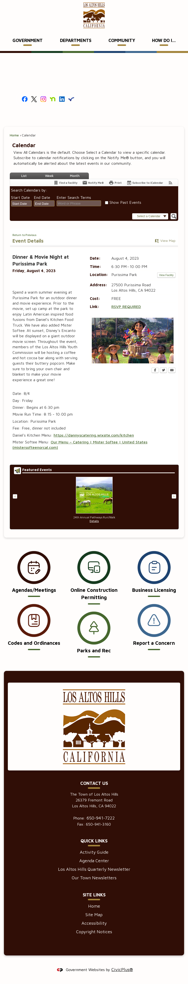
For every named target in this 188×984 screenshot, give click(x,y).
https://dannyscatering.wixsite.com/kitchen (94, 435)
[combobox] (21, 203)
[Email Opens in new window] (172, 371)
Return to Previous (24, 235)
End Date (42, 197)
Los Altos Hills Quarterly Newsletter (94, 869)
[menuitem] (27, 41)
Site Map (94, 914)
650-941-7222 (101, 817)
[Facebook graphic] (25, 98)
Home (14, 135)
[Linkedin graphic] (62, 98)
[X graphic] (34, 98)
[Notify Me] (93, 182)
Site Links (94, 894)
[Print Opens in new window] (115, 182)
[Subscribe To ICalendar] (145, 182)
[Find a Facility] (65, 182)
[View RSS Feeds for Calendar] (170, 182)
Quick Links (94, 840)
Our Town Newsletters (94, 877)
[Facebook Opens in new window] (155, 371)
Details (94, 521)
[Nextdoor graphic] (52, 98)
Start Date (20, 197)
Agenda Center (94, 860)
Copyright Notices (94, 931)
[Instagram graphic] (43, 98)
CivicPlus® (122, 969)
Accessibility (94, 923)
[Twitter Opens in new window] (163, 371)
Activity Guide (94, 852)
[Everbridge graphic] (71, 98)
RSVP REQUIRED (126, 306)
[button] (150, 216)
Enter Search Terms (74, 197)
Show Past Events (125, 202)
